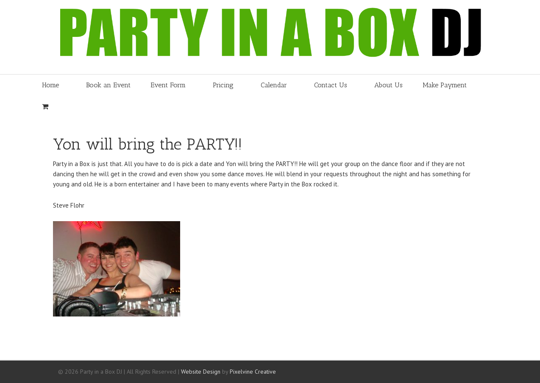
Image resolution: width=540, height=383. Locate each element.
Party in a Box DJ (214, 37)
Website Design (200, 371)
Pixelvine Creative (253, 371)
